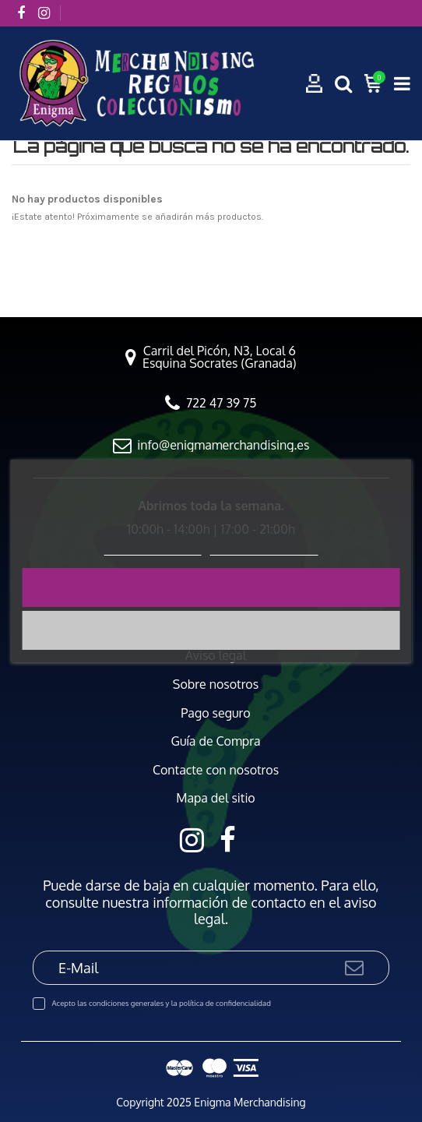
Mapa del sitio (215, 798)
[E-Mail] (188, 967)
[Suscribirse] (354, 967)
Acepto (211, 587)
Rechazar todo (211, 630)
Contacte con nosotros (216, 770)
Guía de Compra (215, 741)
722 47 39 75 (221, 403)
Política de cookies (153, 548)
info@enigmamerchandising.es (223, 445)
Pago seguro (215, 713)
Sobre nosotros (215, 684)
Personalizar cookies (264, 548)
